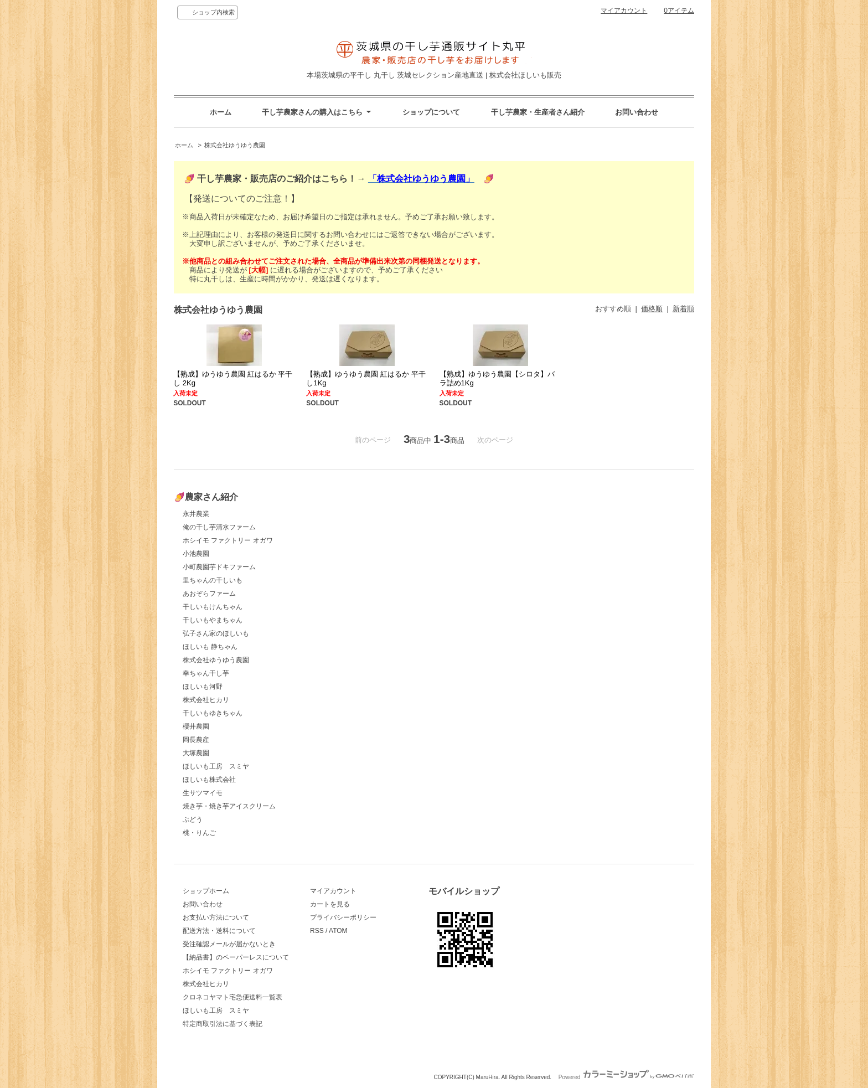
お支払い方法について (216, 917)
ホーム (220, 112)
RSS (317, 931)
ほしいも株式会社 (209, 779)
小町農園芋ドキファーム (219, 567)
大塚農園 (196, 753)
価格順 (652, 309)
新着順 (683, 309)
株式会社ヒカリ (206, 700)
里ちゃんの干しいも (212, 580)
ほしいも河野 (203, 686)
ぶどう (193, 819)
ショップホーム (206, 891)
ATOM (338, 931)
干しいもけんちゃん (212, 607)
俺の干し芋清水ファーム (219, 527)
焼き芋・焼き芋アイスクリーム (229, 806)
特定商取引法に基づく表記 (222, 1024)
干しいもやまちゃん (212, 620)
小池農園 (196, 554)
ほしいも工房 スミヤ (216, 766)
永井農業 (196, 514)
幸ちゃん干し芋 (206, 673)
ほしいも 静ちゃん (210, 647)
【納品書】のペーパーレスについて (236, 957)
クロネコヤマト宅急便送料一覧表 (232, 997)
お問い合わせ (636, 112)
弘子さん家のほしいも (216, 633)
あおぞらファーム (209, 593)
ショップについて (431, 112)
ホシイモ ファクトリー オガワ (228, 540)
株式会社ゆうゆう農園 (234, 145)
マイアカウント (624, 10)
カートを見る (330, 904)
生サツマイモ (203, 793)
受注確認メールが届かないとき (229, 944)
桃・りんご (199, 833)
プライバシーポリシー (343, 917)
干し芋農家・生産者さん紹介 (538, 112)
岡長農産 (196, 740)
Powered (626, 1077)
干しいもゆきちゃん (212, 713)
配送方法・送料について (219, 931)
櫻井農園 (196, 726)
